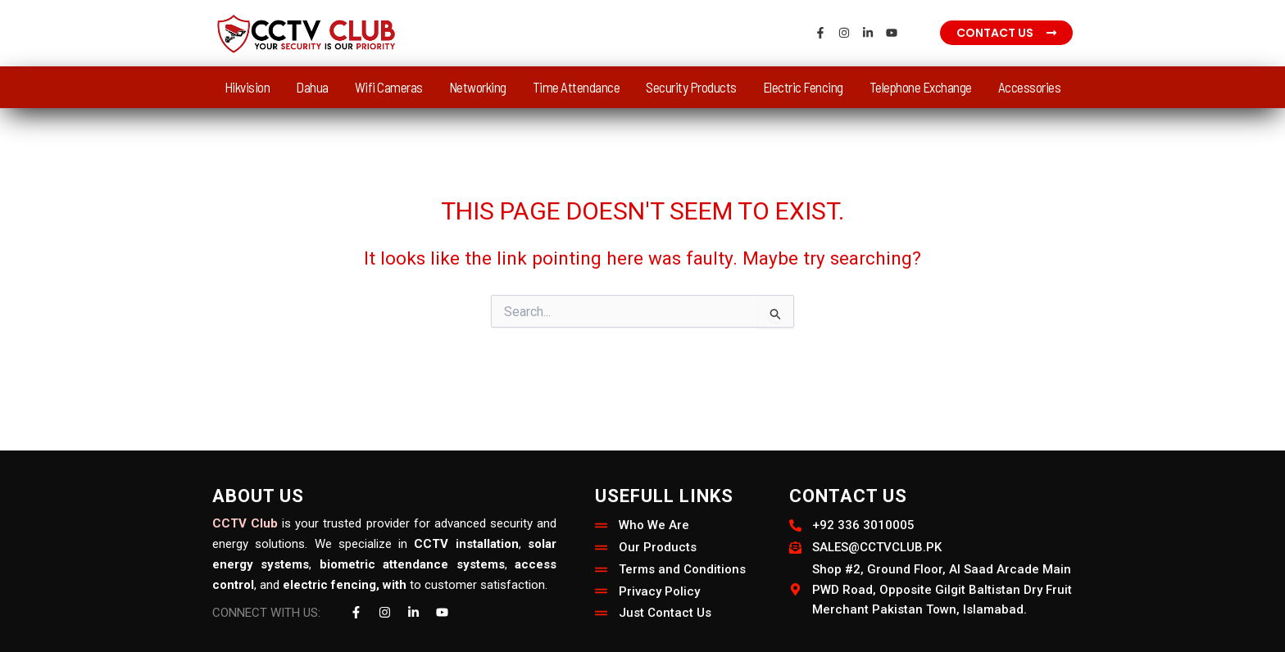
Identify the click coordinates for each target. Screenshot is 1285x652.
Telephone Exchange (921, 87)
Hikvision (247, 87)
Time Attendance (576, 87)
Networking (477, 87)
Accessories (1029, 87)
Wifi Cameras (389, 87)
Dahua (312, 87)
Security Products (691, 87)
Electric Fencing (803, 87)
